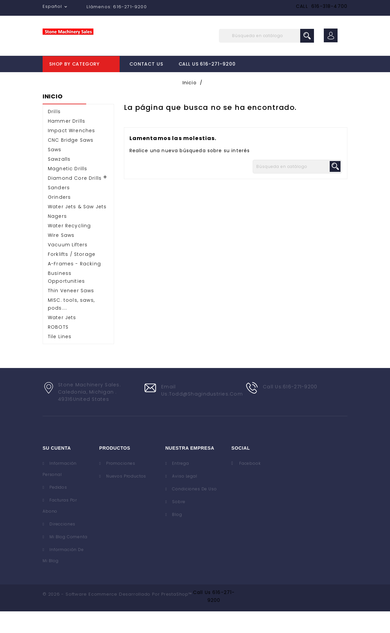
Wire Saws (61, 257)
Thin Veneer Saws (71, 312)
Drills (54, 133)
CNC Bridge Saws (70, 161)
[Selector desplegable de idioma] (55, 6)
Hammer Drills (66, 142)
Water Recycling (69, 247)
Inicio (53, 118)
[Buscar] (266, 36)
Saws (55, 171)
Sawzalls (59, 180)
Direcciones (61, 545)
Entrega (180, 485)
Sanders (59, 209)
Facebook (250, 485)
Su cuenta (57, 469)
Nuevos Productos (125, 497)
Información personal (60, 490)
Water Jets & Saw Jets (77, 228)
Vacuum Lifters (68, 266)
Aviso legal (184, 497)
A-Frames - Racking (74, 285)
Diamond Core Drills (75, 199)
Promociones (120, 485)
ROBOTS (58, 348)
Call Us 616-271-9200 (207, 64)
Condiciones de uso (194, 510)
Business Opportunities (66, 299)
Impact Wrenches (71, 152)
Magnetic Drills (67, 190)
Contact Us (146, 64)
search (307, 36)
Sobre (178, 523)
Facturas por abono (60, 527)
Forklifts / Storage (71, 276)
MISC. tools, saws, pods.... (71, 325)
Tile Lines (60, 358)
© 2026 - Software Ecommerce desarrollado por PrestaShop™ (117, 616)
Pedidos (57, 509)
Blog (176, 536)
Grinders (59, 218)
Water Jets (62, 339)
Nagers (57, 238)
